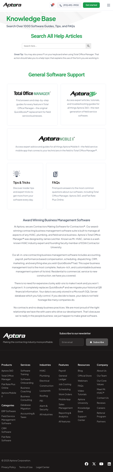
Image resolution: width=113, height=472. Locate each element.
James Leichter (52, 239)
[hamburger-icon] (108, 5)
